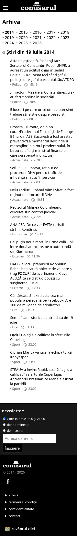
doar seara (13, 430)
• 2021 (35, 37)
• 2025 (21, 42)
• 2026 (35, 42)
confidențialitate (21, 509)
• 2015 (21, 32)
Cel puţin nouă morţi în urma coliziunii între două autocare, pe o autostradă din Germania (42, 247)
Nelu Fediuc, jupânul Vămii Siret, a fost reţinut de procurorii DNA (42, 192)
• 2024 (7, 42)
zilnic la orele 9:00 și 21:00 (24, 419)
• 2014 (7, 32)
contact (14, 516)
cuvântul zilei (20, 528)
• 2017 (49, 32)
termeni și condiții (23, 502)
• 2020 (21, 37)
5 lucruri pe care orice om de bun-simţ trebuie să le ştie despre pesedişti (41, 112)
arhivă (13, 495)
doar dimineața (16, 425)
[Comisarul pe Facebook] (8, 481)
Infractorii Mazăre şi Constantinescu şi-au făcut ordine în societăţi (42, 94)
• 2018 (63, 32)
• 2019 (7, 37)
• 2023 (63, 37)
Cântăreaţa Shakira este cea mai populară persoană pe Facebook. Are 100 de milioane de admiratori (40, 300)
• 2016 (35, 32)
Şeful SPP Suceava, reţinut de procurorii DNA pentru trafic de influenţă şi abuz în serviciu (36, 172)
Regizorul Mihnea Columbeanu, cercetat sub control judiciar (36, 209)
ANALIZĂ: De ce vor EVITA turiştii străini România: (37, 227)
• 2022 (49, 37)
